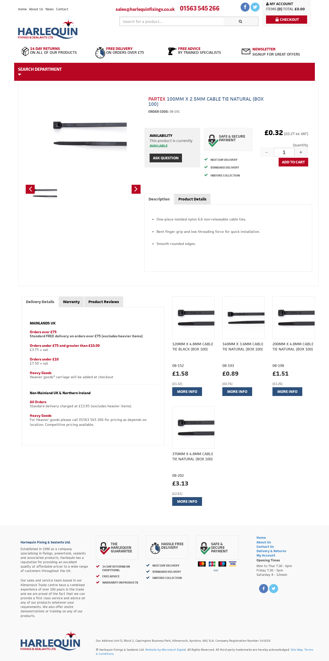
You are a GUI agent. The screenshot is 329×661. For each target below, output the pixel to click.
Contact (62, 9)
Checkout (287, 19)
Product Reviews (103, 301)
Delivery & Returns (271, 551)
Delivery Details (40, 301)
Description (159, 199)
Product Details (192, 199)
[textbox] (172, 21)
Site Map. (297, 649)
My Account (279, 3)
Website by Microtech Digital (165, 649)
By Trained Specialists (201, 51)
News (49, 9)
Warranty (71, 301)
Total (288, 8)
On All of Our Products (54, 51)
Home (22, 9)
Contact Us (265, 546)
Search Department (40, 71)
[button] (30, 189)
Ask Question (166, 157)
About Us (36, 9)
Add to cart (293, 162)
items (271, 8)
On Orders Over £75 (128, 51)
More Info (187, 391)
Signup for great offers (276, 52)
